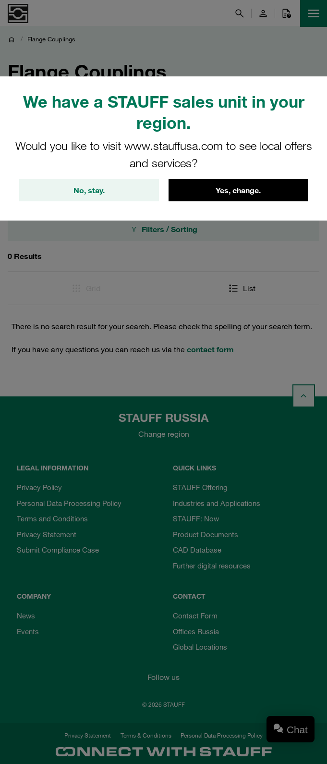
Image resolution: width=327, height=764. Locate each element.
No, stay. (89, 190)
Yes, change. (238, 190)
